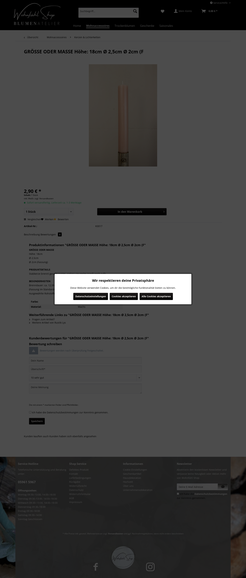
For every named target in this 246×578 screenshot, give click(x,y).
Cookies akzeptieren (124, 296)
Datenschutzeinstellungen (90, 296)
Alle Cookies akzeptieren (156, 296)
